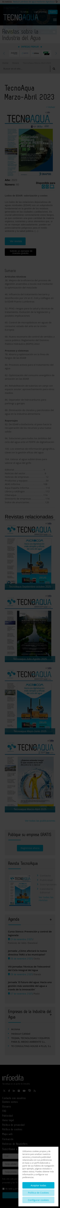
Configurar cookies (38, 1200)
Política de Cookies (38, 1192)
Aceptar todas (38, 1185)
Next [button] (56, 53)
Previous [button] (4, 53)
